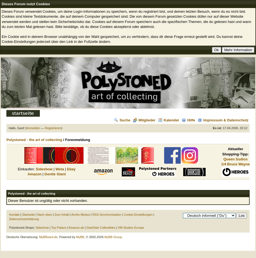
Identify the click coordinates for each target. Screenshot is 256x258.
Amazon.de (76, 227)
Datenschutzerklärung (24, 219)
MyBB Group (113, 237)
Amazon (34, 174)
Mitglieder (144, 120)
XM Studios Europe (131, 227)
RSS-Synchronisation (106, 214)
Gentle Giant (55, 174)
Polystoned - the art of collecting (34, 140)
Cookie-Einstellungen (138, 214)
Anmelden (33, 128)
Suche (122, 120)
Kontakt (14, 214)
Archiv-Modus (80, 214)
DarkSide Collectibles (100, 227)
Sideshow (44, 169)
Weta (60, 169)
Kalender (168, 120)
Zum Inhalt (62, 214)
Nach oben (44, 214)
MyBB (80, 237)
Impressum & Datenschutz (223, 120)
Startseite (28, 214)
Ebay (71, 169)
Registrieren (53, 128)
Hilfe (188, 120)
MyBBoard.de (48, 237)
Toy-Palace (58, 227)
